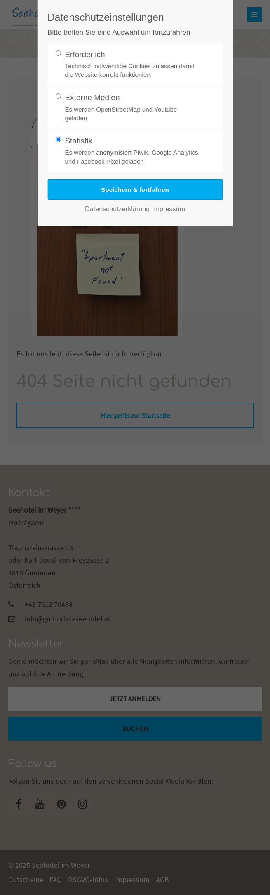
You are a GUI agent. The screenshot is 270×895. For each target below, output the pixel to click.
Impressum (168, 208)
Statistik (131, 151)
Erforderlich (131, 64)
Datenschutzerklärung (117, 208)
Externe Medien (131, 107)
